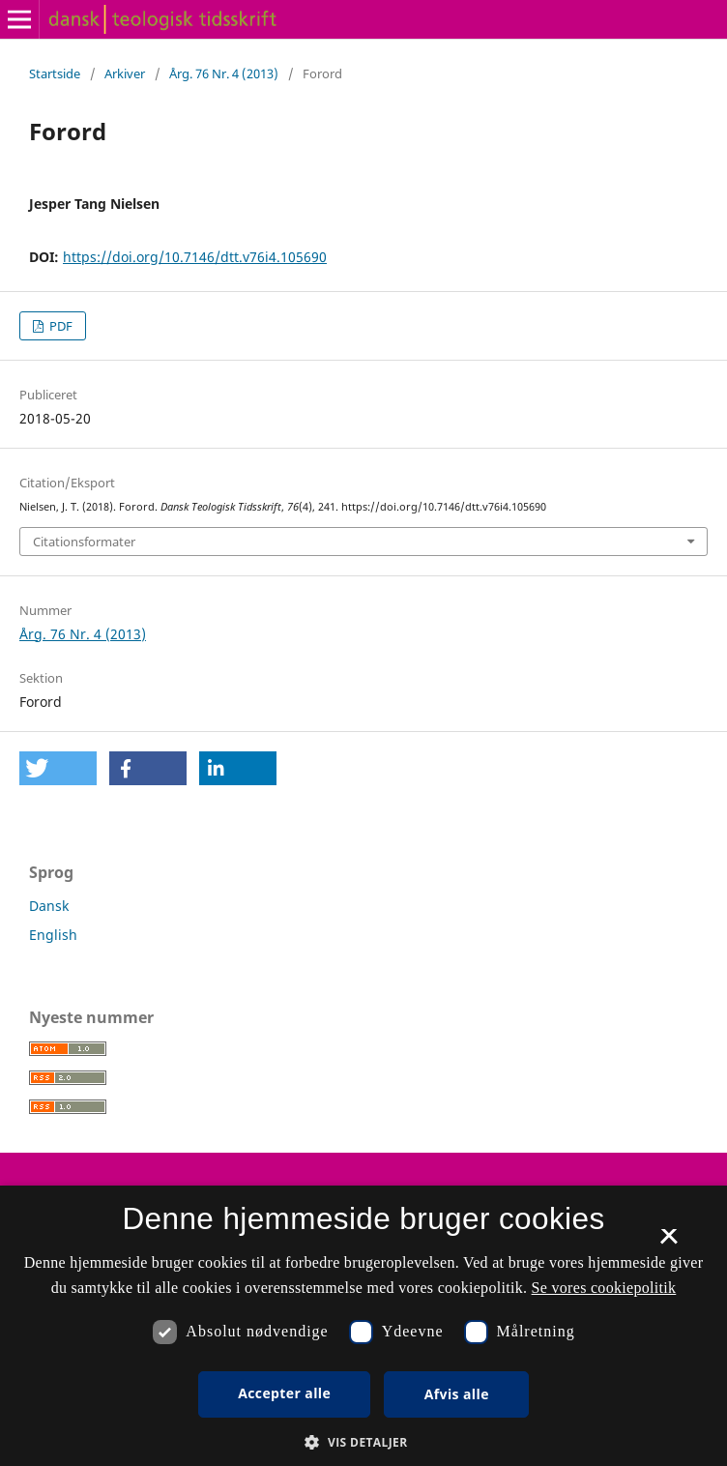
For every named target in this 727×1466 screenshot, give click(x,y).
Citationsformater (84, 541)
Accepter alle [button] (284, 1393)
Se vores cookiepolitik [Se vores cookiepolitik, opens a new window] (604, 1287)
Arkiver (124, 73)
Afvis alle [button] (456, 1394)
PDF (59, 326)
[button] (58, 768)
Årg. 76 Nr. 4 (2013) (223, 73)
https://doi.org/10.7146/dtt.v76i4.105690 (195, 257)
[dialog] (363, 1326)
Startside (54, 73)
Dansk (49, 905)
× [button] (668, 1242)
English (53, 934)
